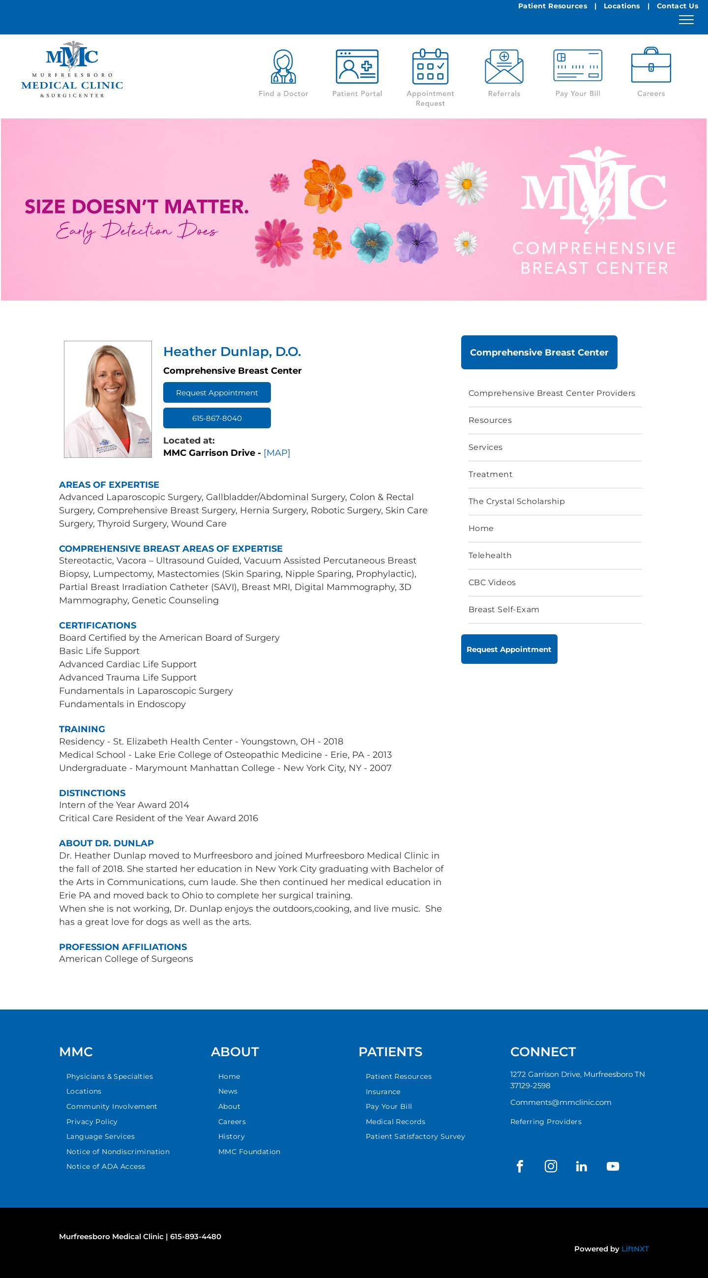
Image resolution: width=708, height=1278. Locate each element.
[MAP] (277, 452)
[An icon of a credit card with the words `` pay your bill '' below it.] (578, 74)
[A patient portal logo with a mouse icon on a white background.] (357, 74)
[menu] (686, 19)
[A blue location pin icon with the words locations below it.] (651, 74)
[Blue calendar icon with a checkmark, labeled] (431, 74)
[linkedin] (581, 1167)
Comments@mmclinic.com (561, 1102)
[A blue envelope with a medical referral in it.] (504, 74)
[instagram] (550, 1167)
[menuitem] (555, 393)
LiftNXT (635, 1248)
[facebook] (519, 1167)
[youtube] (612, 1167)
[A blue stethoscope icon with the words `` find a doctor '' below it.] (284, 74)
